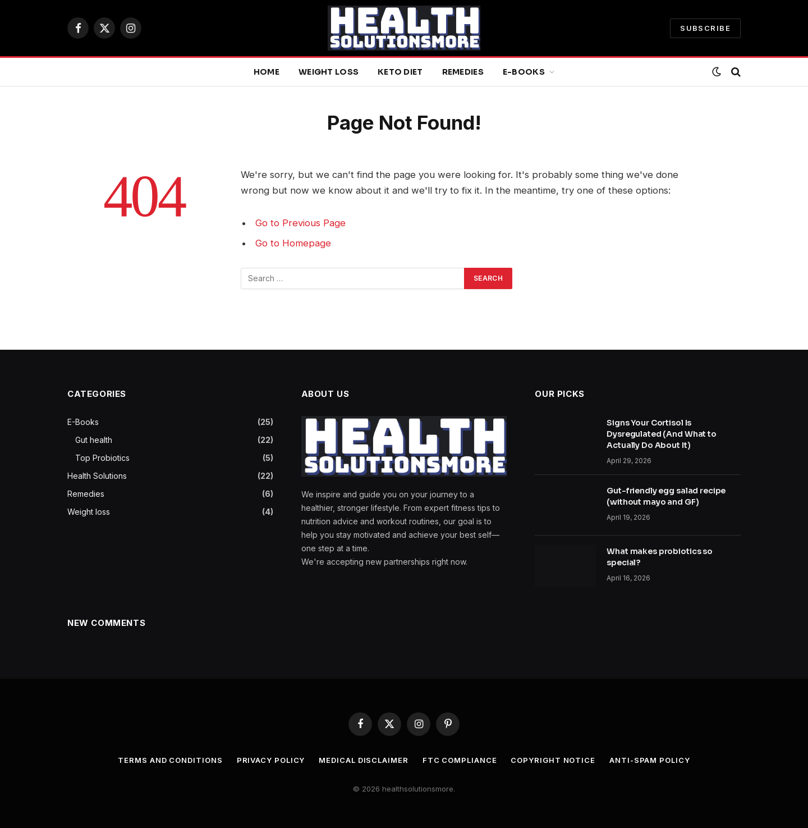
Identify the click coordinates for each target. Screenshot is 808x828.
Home (266, 72)
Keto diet (400, 72)
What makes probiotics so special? (660, 557)
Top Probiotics (102, 458)
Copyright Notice (553, 760)
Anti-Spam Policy (649, 760)
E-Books (524, 72)
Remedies (463, 72)
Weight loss (329, 72)
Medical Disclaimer (363, 760)
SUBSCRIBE (705, 28)
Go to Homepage (293, 243)
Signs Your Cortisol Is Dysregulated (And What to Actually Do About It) (662, 434)
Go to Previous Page (300, 222)
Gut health (93, 440)
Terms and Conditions (170, 760)
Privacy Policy (271, 760)
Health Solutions (97, 476)
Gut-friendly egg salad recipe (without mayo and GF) (666, 496)
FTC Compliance (460, 760)
